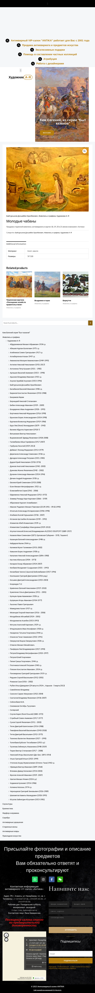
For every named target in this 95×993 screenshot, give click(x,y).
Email (51, 949)
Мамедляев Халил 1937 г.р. (21, 608)
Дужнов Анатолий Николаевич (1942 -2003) (27, 466)
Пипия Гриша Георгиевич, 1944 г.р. (24, 661)
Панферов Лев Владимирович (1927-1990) (27, 649)
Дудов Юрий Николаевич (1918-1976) (25, 462)
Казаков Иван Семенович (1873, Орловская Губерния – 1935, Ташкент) (39, 535)
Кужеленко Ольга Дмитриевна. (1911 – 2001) (28, 592)
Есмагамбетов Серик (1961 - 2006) (24, 491)
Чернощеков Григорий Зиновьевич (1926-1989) (29, 791)
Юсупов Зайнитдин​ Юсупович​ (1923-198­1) (27, 799)
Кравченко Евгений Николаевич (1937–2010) (28, 588)
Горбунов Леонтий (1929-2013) (22, 446)
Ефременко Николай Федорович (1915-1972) (28, 495)
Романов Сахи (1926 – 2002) (21, 682)
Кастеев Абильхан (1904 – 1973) (23, 560)
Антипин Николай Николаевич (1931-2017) (27, 365)
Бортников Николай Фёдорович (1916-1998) (28, 413)
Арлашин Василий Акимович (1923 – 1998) (27, 373)
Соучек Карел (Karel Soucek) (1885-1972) (26, 714)
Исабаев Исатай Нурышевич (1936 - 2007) (27, 515)
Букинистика (7, 808)
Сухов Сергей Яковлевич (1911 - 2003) (25, 722)
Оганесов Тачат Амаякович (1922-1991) (26, 637)
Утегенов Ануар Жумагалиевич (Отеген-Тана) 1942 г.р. (32, 763)
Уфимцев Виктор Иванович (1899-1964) (26, 767)
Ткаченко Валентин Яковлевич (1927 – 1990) (28, 738)
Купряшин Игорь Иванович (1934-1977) (26, 600)
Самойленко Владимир (19, 690)
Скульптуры (7, 804)
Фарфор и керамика (10, 813)
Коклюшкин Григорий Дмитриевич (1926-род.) (28, 576)
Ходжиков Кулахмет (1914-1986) (23, 783)
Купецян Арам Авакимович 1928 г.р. (24, 596)
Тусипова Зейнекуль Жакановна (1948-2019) (28, 747)
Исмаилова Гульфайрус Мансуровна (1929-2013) (30, 527)
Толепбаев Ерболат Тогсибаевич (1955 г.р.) (27, 742)
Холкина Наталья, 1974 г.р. (21, 787)
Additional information (16, 244)
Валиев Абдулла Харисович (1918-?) (25, 430)
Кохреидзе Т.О (16, 584)
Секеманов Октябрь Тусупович (23, 706)
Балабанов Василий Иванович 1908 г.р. (26, 389)
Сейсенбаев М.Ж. (17, 702)
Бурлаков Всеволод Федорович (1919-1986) (28, 421)
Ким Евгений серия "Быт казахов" (16, 332)
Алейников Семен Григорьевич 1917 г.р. (26, 352)
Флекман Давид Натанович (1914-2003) (26, 771)
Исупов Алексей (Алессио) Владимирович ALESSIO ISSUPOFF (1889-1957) (40, 531)
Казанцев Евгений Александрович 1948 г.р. (27, 539)
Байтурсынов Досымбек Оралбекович (25, 385)
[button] (47, 3)
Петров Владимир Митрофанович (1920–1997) (29, 653)
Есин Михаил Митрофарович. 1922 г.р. (25, 486)
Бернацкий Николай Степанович (23, 401)
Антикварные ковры (10, 831)
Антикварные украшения (12, 822)
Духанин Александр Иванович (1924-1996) (27, 474)
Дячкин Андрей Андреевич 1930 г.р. (24, 478)
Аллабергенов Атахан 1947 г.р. (22, 356)
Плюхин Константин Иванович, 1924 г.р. (26, 669)
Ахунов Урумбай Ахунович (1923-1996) (26, 381)
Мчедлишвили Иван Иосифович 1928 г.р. (27, 629)
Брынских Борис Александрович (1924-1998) (28, 417)
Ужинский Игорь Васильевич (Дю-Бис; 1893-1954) (30, 755)
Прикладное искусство (11, 836)
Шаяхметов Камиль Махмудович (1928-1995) (28, 795)
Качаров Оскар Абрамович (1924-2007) (26, 564)
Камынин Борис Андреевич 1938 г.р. (25, 551)
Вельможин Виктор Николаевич (23, 434)
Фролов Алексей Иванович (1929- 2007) (26, 775)
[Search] (90, 322)
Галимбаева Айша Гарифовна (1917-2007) (27, 442)
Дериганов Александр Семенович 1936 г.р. (27, 454)
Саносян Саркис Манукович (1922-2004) (26, 694)
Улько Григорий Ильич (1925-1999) (24, 759)
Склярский (14, 710)
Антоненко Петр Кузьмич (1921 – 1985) (25, 369)
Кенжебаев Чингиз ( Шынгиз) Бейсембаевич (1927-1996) (33, 572)
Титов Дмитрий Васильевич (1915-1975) (26, 734)
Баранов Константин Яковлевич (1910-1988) (28, 393)
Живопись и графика (11, 337)
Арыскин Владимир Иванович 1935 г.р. (26, 377)
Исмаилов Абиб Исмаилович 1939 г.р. (25, 523)
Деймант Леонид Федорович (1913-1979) (27, 450)
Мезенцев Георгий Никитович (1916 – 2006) (27, 612)
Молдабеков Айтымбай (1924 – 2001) (25, 616)
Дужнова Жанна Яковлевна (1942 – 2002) (27, 470)
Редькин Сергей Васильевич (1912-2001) (27, 677)
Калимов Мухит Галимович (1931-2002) (26, 547)
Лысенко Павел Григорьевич (21, 604)
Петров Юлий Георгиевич (20, 657)
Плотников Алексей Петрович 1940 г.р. (26, 665)
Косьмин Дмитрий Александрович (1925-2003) (29, 580)
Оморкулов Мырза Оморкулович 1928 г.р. (27, 641)
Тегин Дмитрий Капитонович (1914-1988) (26, 726)
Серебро (6, 818)
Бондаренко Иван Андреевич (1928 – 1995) (27, 409)
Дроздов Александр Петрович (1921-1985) (27, 458)
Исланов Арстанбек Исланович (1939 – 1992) (28, 519)
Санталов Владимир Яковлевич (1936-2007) (28, 698)
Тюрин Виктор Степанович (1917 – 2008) (26, 751)
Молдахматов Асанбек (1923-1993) (24, 621)
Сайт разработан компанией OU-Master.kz (47, 990)
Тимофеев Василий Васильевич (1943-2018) (28, 730)
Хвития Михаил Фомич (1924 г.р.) (23, 779)
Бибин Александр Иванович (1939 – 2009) (27, 405)
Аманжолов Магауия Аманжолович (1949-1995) (29, 360)
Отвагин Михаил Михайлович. (22, 645)
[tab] (16, 244)
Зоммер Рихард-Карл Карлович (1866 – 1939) (28, 499)
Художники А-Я (13, 341)
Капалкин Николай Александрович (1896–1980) (29, 556)
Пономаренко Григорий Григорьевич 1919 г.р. (28, 673)
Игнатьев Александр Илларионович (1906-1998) (30, 511)
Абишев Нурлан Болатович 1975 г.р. (24, 348)
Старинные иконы (9, 827)
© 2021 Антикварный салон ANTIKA (47, 986)
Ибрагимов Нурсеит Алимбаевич (23, 503)
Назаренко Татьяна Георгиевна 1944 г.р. (26, 633)
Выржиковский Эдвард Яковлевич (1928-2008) (29, 438)
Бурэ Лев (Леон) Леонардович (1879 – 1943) (27, 425)
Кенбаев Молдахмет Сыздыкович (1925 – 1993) (29, 568)
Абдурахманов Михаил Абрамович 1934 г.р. (28, 344)
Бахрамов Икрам (17, 397)
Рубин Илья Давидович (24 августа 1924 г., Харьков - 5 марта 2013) (37, 686)
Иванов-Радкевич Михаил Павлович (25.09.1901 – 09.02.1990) (35, 507)
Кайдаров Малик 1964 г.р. (20, 543)
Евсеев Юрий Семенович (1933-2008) (25, 482)
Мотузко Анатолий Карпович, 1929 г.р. (25, 625)
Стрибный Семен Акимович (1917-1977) (26, 718)
